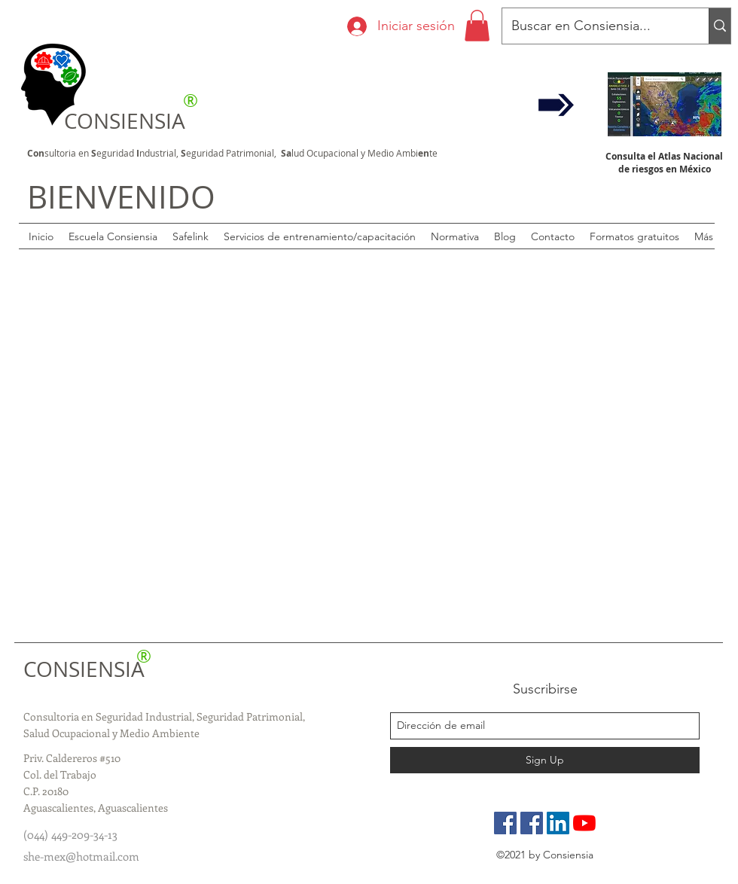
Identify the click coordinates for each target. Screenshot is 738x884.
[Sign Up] (545, 760)
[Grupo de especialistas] (531, 823)
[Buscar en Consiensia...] (594, 26)
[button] (477, 25)
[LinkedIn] (558, 823)
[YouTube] (584, 823)
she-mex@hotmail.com (81, 856)
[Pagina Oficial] (505, 823)
